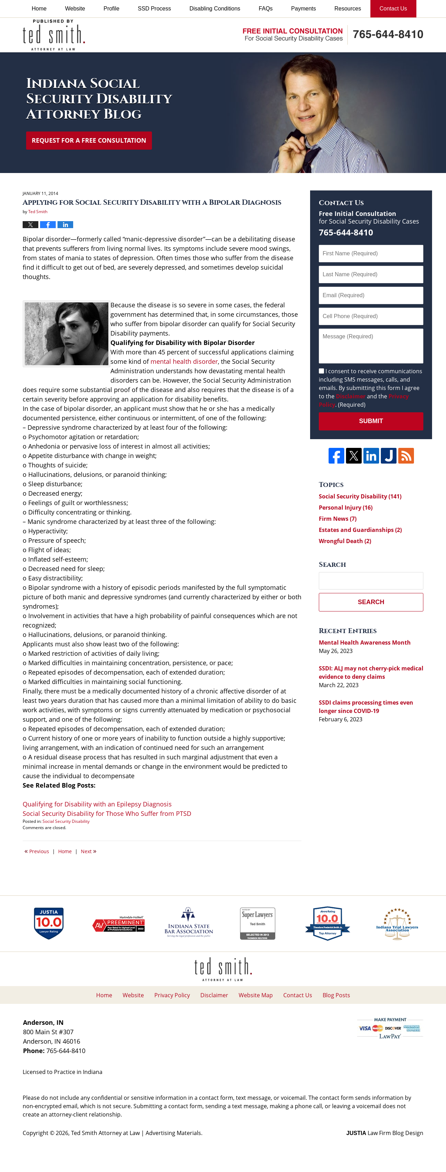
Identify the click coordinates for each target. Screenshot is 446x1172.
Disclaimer (351, 396)
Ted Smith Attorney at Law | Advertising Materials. (136, 1133)
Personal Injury (345, 507)
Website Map (256, 995)
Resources (347, 9)
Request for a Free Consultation (89, 140)
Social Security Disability (66, 821)
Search (371, 602)
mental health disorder (184, 361)
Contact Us (393, 9)
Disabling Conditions (215, 9)
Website (75, 9)
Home (39, 9)
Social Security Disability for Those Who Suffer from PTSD (107, 813)
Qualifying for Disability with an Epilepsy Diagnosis (97, 804)
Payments (303, 9)
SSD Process (154, 9)
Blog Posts (336, 995)
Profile (111, 9)
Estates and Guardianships (360, 530)
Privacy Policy (172, 995)
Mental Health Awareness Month (365, 642)
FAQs (266, 9)
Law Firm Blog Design (384, 1133)
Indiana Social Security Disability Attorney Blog (54, 35)
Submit (371, 421)
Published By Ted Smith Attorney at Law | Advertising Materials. (333, 35)
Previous (36, 850)
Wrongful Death (345, 541)
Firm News (337, 519)
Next (89, 850)
